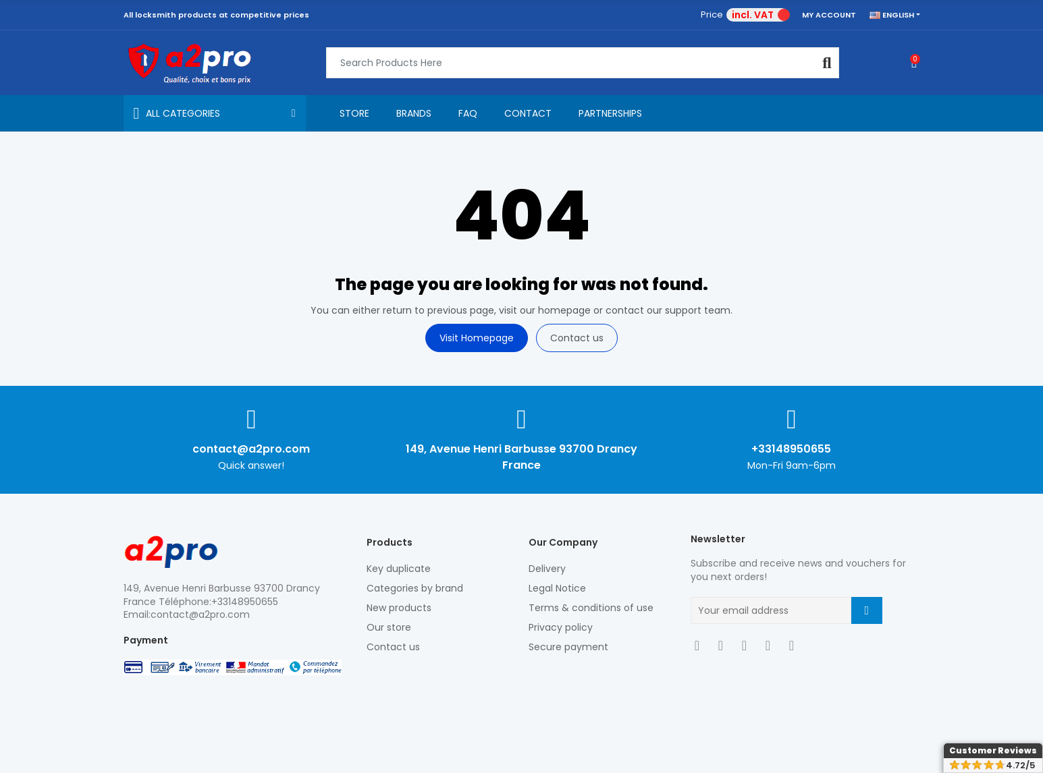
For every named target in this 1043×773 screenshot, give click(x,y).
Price (712, 14)
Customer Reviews (993, 750)
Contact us (577, 338)
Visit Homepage (476, 338)
